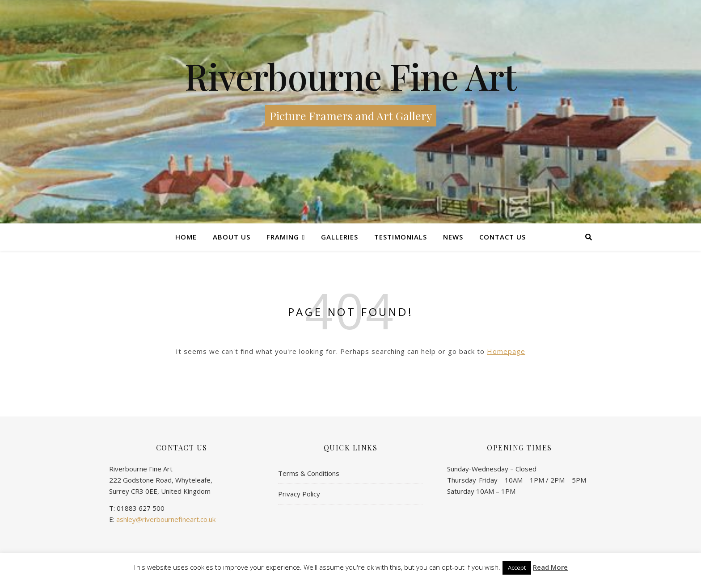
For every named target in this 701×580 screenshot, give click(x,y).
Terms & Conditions (308, 473)
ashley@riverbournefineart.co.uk (165, 519)
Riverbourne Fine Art (350, 76)
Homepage (506, 351)
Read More (550, 567)
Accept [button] (517, 567)
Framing (282, 236)
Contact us (502, 236)
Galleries (339, 236)
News (453, 236)
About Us (231, 236)
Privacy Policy (299, 493)
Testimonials (400, 236)
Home (186, 236)
